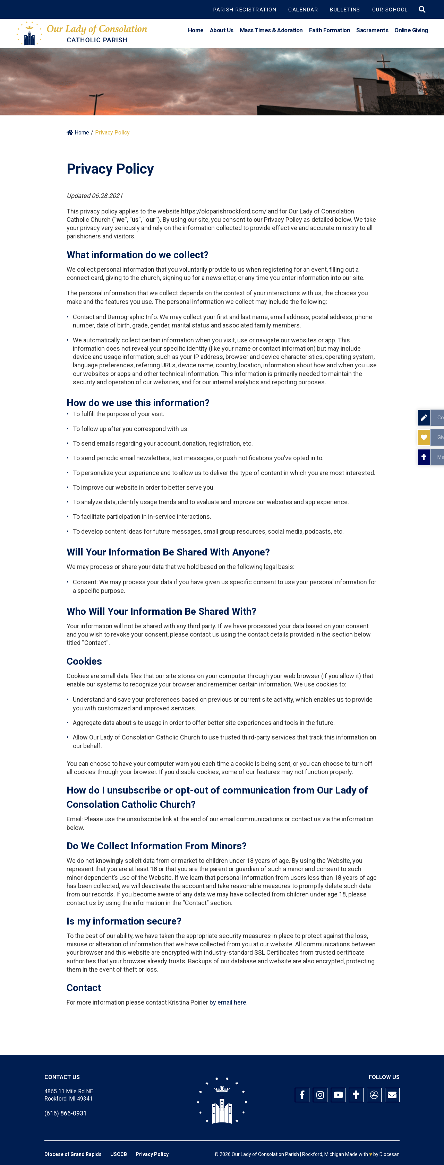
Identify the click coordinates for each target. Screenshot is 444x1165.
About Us (221, 32)
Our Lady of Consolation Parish (265, 1154)
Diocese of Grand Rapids (73, 1154)
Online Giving (411, 32)
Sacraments (372, 32)
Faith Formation (329, 32)
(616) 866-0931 (65, 1113)
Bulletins (345, 10)
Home (196, 32)
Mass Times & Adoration (271, 32)
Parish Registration (245, 10)
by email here (228, 1002)
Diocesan (389, 1154)
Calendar (303, 10)
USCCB (118, 1154)
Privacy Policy (152, 1154)
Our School (390, 10)
